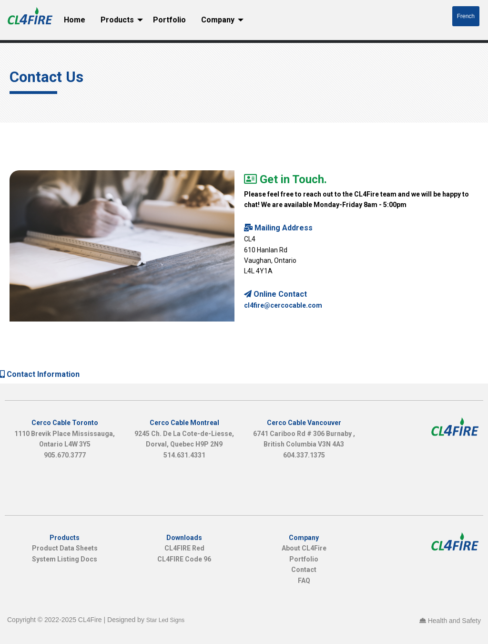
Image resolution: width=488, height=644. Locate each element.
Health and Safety (454, 620)
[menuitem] (74, 20)
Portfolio (169, 19)
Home (74, 19)
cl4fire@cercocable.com (283, 305)
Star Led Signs (165, 620)
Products (117, 19)
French (466, 16)
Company (217, 19)
